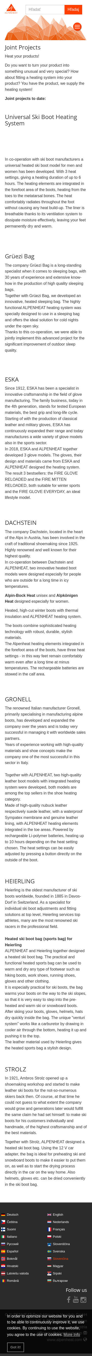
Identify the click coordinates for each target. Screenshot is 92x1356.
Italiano (12, 1236)
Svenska (59, 1251)
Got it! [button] (15, 1347)
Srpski (57, 1273)
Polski (57, 1236)
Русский (12, 1244)
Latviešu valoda (18, 1273)
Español (12, 1251)
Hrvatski (12, 1266)
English (58, 1214)
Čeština (12, 1222)
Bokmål (12, 1258)
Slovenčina (60, 1258)
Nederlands (61, 1222)
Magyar (58, 1266)
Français (59, 1229)
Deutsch (12, 1214)
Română (13, 1281)
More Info (72, 1334)
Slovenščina (61, 1244)
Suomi (11, 1229)
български (60, 1281)
